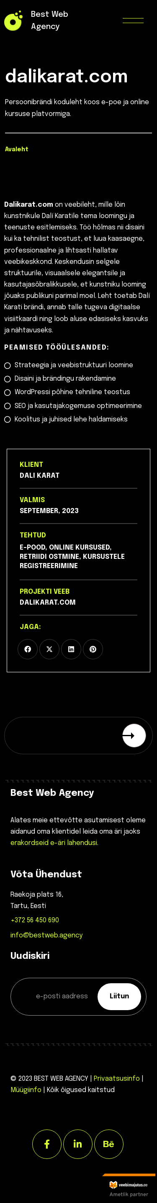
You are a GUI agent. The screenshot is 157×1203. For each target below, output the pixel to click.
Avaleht (16, 150)
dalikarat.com (48, 602)
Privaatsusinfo (117, 1078)
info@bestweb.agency (46, 935)
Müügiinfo (25, 1090)
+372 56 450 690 (34, 920)
